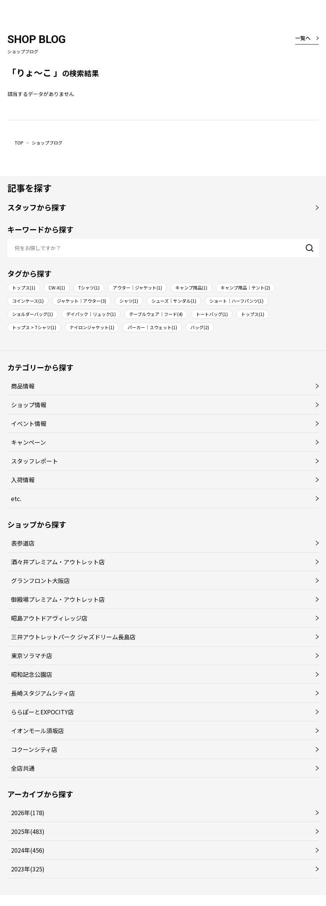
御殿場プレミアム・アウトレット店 (58, 599)
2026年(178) (27, 812)
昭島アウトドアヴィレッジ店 (49, 618)
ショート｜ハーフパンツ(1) (236, 301)
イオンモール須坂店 (37, 730)
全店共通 (23, 768)
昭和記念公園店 (31, 674)
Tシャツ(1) (89, 287)
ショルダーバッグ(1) (32, 314)
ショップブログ (47, 142)
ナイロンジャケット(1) (91, 327)
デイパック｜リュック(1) (91, 314)
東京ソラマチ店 (31, 655)
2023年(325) (27, 868)
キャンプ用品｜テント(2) (245, 287)
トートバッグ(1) (212, 314)
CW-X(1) (57, 287)
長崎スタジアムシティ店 (43, 693)
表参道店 (23, 543)
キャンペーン (28, 442)
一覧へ (303, 38)
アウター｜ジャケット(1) (137, 287)
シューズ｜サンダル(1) (173, 301)
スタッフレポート (34, 460)
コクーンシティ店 (34, 749)
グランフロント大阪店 (40, 580)
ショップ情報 (28, 404)
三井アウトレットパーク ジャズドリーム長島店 (73, 636)
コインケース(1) (28, 301)
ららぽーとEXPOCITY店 (42, 711)
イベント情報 (28, 423)
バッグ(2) (199, 327)
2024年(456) (27, 850)
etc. (16, 498)
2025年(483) (27, 831)
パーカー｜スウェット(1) (152, 327)
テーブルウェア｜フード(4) (156, 314)
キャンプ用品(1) (191, 287)
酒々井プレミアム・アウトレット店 (58, 561)
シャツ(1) (128, 301)
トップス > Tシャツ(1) (34, 327)
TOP (19, 142)
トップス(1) (23, 287)
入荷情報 (23, 479)
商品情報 (23, 385)
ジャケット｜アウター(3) (81, 301)
